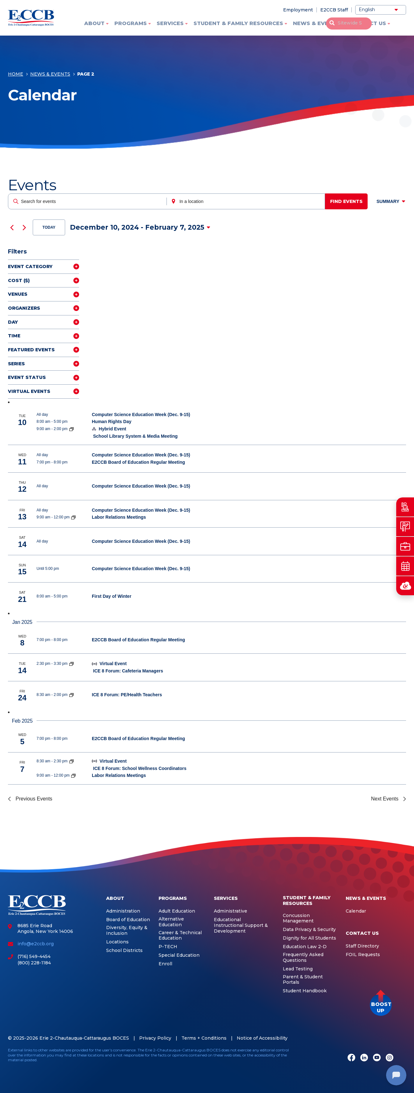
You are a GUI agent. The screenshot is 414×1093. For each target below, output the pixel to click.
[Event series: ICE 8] (71, 663)
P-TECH (168, 946)
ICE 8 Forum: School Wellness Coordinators (140, 768)
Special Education (179, 955)
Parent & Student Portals (303, 979)
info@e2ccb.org (35, 944)
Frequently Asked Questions (303, 957)
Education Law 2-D (305, 946)
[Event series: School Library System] (71, 429)
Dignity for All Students (309, 938)
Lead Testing (298, 969)
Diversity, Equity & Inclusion (126, 930)
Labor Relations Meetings (119, 517)
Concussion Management (298, 918)
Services (170, 23)
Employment (298, 10)
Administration (123, 911)
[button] (381, 1005)
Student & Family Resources (238, 23)
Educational (227, 919)
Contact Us (368, 23)
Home (15, 75)
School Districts (124, 950)
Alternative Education (171, 922)
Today (49, 227)
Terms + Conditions (204, 1038)
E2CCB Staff (334, 10)
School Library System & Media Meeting (135, 436)
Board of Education (128, 919)
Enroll (165, 964)
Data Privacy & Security (309, 929)
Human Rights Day (111, 421)
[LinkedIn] (364, 1058)
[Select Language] (380, 10)
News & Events (316, 23)
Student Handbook (305, 991)
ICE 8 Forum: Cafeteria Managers (128, 670)
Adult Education (177, 911)
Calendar (356, 911)
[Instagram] (389, 1058)
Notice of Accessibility (262, 1038)
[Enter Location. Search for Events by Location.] (247, 201)
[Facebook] (351, 1058)
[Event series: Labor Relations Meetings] (73, 517)
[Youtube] (377, 1058)
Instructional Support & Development (241, 928)
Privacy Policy (155, 1038)
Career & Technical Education (180, 935)
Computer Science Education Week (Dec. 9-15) (141, 414)
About (94, 23)
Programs (130, 23)
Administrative (230, 911)
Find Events (348, 201)
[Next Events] (24, 227)
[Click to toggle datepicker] (140, 227)
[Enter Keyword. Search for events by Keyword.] (87, 201)
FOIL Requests (363, 954)
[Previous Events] (12, 227)
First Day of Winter (111, 596)
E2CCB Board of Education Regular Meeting (138, 462)
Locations (117, 942)
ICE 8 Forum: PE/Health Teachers (127, 694)
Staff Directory (362, 946)
